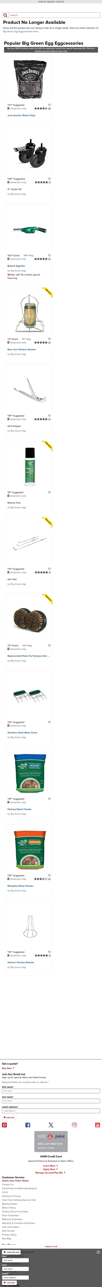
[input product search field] (54, 15)
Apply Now (49, 1169)
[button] (49, 105)
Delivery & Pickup (11, 1196)
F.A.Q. (5, 1192)
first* (15, 1259)
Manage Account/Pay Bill (49, 1172)
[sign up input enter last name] (51, 1101)
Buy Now (7, 1068)
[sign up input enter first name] (51, 1091)
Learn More (49, 1165)
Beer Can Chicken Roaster (21, 349)
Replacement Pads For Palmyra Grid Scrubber (32, 656)
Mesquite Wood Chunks (20, 886)
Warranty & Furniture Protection (18, 1223)
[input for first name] (15, 1260)
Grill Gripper (14, 426)
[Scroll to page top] (51, 1247)
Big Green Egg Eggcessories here (20, 31)
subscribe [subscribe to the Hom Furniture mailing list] (9, 1117)
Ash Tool (12, 579)
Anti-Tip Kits (8, 1231)
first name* (8, 1087)
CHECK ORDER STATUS (51, 1)
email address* (10, 1107)
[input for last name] (15, 1269)
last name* (7, 1097)
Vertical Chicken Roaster (20, 962)
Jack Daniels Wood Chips (21, 115)
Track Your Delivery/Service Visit (19, 1200)
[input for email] (15, 1277)
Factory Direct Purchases (15, 1211)
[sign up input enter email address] (51, 1111)
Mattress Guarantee (12, 1219)
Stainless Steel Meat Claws (22, 732)
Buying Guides (9, 1204)
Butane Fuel (14, 502)
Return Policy (9, 1207)
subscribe (9, 1282)
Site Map (6, 1238)
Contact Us (7, 1184)
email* (15, 1276)
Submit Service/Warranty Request (19, 1188)
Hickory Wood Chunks (19, 809)
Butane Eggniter (16, 266)
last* (15, 1267)
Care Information (10, 1227)
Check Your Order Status (15, 1180)
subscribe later (12, 1252)
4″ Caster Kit (14, 189)
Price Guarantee (10, 1215)
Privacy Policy (9, 1234)
